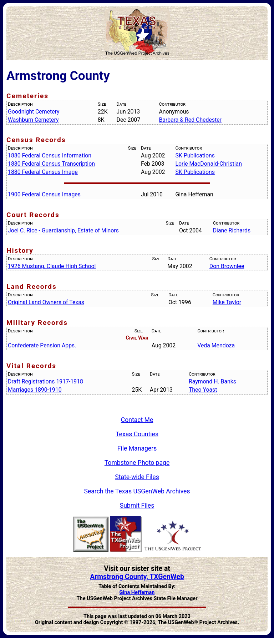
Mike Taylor (227, 302)
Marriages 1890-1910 (35, 389)
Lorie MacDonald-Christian (208, 163)
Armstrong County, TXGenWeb (137, 577)
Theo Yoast (203, 389)
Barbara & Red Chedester (190, 119)
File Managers (137, 448)
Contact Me (137, 419)
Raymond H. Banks (212, 381)
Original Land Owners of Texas (46, 302)
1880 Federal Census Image (43, 172)
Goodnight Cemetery (34, 111)
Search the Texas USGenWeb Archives (137, 491)
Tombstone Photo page (137, 462)
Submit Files (137, 505)
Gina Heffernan (137, 592)
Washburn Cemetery (33, 119)
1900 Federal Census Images (44, 194)
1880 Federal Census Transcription (51, 163)
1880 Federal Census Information (49, 155)
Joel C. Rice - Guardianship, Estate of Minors (63, 230)
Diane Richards (231, 230)
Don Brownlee (226, 266)
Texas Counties (137, 434)
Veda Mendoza (216, 345)
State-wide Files (137, 477)
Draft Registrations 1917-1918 (45, 381)
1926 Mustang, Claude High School (52, 266)
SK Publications (194, 155)
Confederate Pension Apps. (42, 345)
